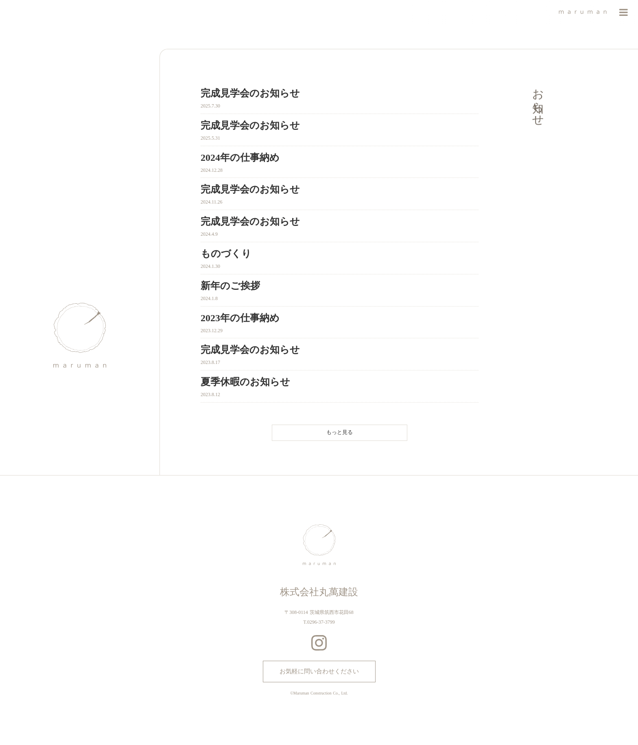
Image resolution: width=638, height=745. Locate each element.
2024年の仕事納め (240, 157)
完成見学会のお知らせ (250, 93)
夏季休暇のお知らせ (245, 382)
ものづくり (226, 253)
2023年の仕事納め (240, 318)
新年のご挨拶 (230, 285)
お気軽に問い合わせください (319, 671)
